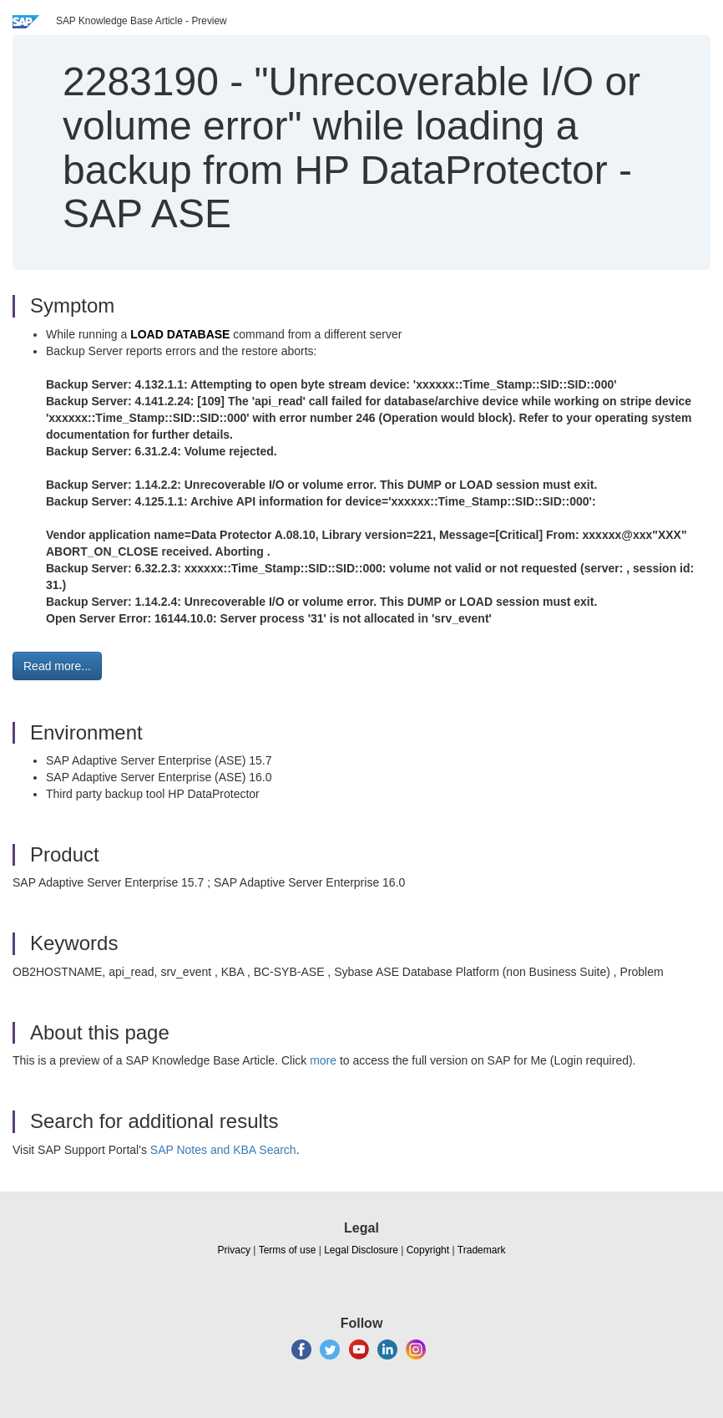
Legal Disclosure (361, 1250)
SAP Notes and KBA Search (223, 1149)
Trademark (482, 1250)
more (323, 1060)
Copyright (428, 1250)
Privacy (234, 1250)
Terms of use (287, 1250)
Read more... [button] (57, 666)
